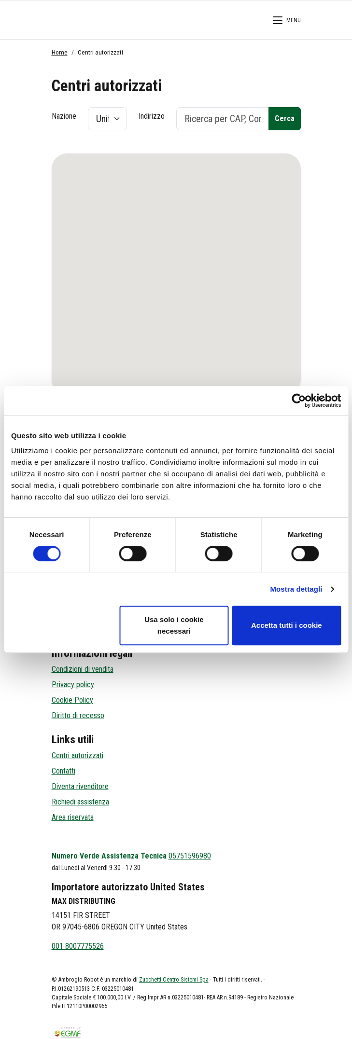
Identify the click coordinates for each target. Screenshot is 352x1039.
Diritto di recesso (78, 715)
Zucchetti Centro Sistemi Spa (174, 979)
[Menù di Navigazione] (287, 22)
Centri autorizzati (77, 755)
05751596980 (190, 855)
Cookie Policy (72, 700)
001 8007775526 (78, 946)
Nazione (64, 116)
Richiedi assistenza (80, 801)
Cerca (285, 118)
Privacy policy (73, 684)
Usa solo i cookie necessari (174, 625)
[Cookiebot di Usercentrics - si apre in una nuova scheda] (298, 400)
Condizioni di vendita (82, 669)
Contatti (63, 771)
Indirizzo (152, 116)
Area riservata (73, 817)
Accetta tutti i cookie (286, 625)
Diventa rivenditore (80, 786)
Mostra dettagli (296, 589)
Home (60, 52)
